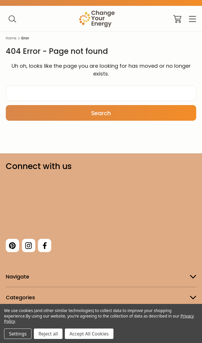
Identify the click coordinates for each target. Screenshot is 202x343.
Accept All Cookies (89, 334)
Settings (18, 334)
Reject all (48, 334)
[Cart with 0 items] (177, 19)
